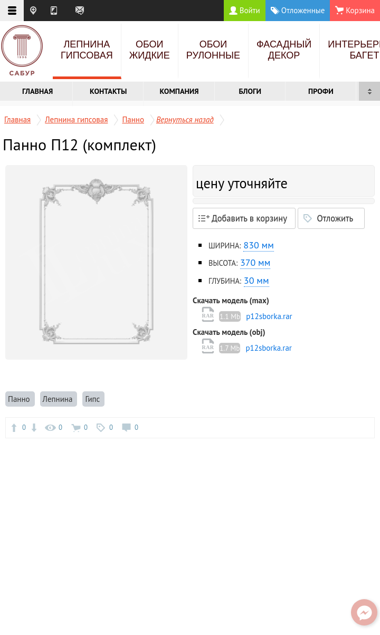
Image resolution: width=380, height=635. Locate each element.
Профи (321, 91)
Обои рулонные (213, 50)
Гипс (93, 399)
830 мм (258, 245)
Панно (133, 119)
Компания (178, 91)
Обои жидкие (149, 50)
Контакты (108, 91)
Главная (37, 91)
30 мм (256, 280)
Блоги (250, 91)
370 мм (255, 262)
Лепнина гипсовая (87, 50)
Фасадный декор (283, 50)
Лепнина (59, 399)
